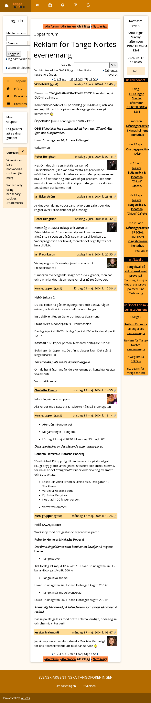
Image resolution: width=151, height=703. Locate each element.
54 (90, 79)
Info (135, 71)
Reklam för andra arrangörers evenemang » (135, 328)
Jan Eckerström (44, 196)
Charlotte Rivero (45, 390)
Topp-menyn (16, 81)
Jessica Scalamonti (46, 632)
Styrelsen (89, 686)
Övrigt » (135, 317)
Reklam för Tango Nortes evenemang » (136, 344)
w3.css (25, 698)
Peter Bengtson (45, 156)
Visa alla (141, 251)
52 (80, 79)
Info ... (14, 89)
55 (95, 79)
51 (75, 79)
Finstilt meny (16, 104)
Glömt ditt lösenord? (22, 68)
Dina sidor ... (16, 96)
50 (71, 79)
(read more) (14, 203)
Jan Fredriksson (44, 254)
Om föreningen (66, 686)
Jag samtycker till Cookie (24, 59)
